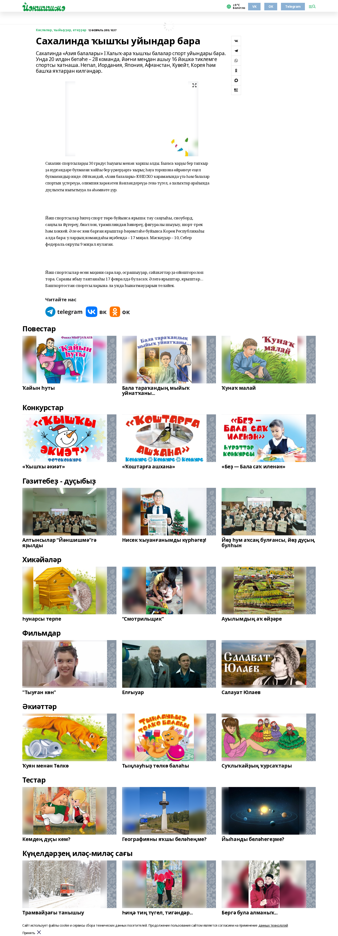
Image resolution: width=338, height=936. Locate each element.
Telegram (293, 6)
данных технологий (273, 925)
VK (254, 6)
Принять (28, 933)
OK (271, 6)
